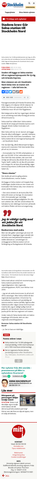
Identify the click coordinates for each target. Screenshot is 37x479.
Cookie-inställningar (18, 457)
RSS (6, 476)
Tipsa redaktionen (18, 448)
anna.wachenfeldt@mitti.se (20, 383)
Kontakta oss (18, 446)
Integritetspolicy (19, 455)
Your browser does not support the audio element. (15, 97)
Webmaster (18, 453)
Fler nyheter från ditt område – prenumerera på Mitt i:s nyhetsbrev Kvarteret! (16, 370)
